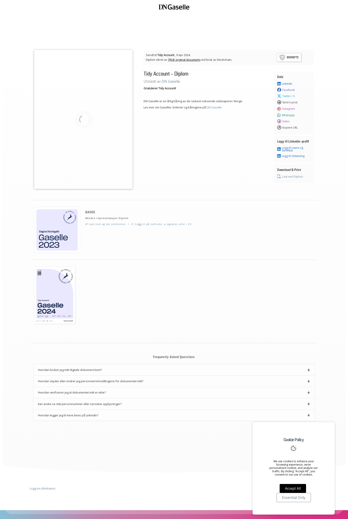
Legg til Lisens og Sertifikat (290, 149)
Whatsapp (286, 115)
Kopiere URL (287, 128)
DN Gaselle (171, 81)
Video (283, 121)
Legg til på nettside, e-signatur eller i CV (161, 224)
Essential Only (293, 497)
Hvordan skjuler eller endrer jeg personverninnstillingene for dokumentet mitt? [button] (90, 381)
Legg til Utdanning (290, 156)
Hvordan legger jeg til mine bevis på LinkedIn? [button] (68, 415)
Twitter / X (286, 96)
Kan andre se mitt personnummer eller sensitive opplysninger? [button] (80, 404)
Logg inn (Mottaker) (42, 488)
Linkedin (284, 84)
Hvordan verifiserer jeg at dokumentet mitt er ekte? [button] (72, 392)
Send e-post (287, 102)
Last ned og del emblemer (105, 224)
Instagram (286, 109)
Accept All (293, 488)
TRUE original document (184, 60)
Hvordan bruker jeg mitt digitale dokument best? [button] (70, 370)
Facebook (286, 90)
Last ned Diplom (290, 176)
